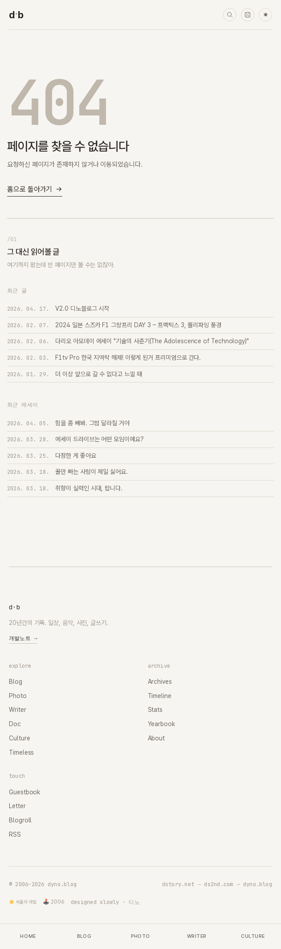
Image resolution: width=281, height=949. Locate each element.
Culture (19, 738)
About (156, 738)
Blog (15, 681)
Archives (160, 681)
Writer (17, 709)
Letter (17, 805)
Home (28, 936)
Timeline (159, 695)
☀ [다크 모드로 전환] (265, 15)
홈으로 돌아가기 (34, 189)
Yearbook (161, 723)
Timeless (21, 752)
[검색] (229, 14)
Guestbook (24, 792)
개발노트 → (23, 638)
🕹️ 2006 (54, 902)
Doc (15, 723)
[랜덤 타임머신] (247, 14)
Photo (18, 695)
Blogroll (20, 820)
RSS (15, 834)
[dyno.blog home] (16, 14)
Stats (155, 709)
